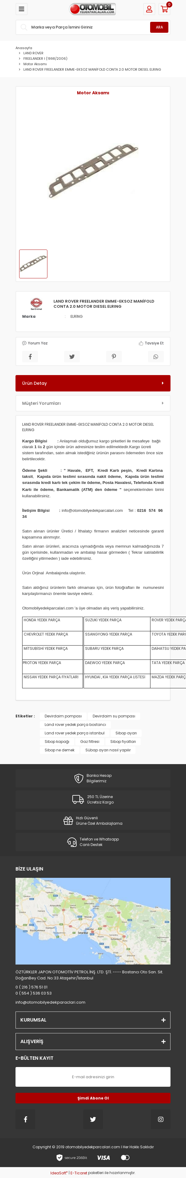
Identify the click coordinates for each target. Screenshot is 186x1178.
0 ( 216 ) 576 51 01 (31, 987)
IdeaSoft (58, 1173)
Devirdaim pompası (63, 716)
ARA (159, 27)
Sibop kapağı (57, 741)
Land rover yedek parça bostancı (75, 724)
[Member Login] (149, 9)
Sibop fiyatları (123, 741)
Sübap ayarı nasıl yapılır (108, 750)
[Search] (92, 27)
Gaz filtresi (89, 741)
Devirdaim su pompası (114, 716)
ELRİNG (77, 316)
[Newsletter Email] (92, 1077)
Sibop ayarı (126, 733)
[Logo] (92, 9)
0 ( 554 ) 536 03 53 (33, 993)
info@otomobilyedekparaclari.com (50, 1002)
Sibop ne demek (59, 750)
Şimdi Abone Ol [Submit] (93, 1098)
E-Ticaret (79, 1173)
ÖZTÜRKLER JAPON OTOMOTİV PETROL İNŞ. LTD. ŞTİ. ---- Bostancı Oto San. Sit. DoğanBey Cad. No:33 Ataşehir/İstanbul (89, 975)
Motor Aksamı (93, 93)
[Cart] (164, 9)
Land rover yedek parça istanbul (75, 733)
